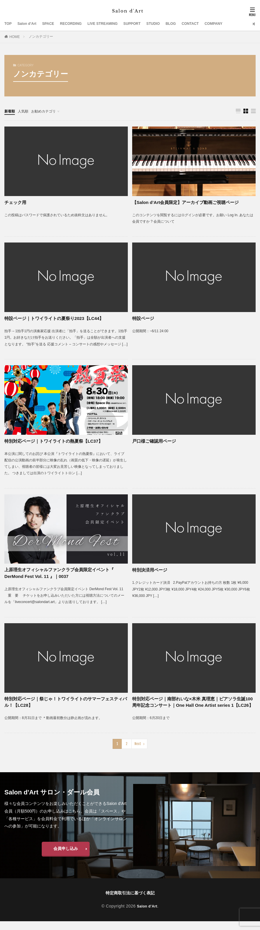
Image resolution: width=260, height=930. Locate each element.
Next (138, 752)
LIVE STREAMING (114, 23)
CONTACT (211, 23)
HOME (14, 37)
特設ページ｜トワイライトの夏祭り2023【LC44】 (57, 318)
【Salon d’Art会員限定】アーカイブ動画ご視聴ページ (189, 202)
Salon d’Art (30, 23)
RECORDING (78, 23)
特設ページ (144, 318)
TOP (8, 23)
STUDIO (170, 23)
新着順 (10, 111)
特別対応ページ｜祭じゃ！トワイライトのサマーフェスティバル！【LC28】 (65, 703)
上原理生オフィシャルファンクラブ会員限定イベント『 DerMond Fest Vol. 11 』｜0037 (62, 574)
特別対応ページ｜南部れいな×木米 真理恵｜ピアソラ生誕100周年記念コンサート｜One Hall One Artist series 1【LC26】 (192, 706)
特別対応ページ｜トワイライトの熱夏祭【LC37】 (56, 441)
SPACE (53, 23)
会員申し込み (65, 857)
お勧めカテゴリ (49, 111)
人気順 (26, 111)
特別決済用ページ (151, 570)
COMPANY (237, 23)
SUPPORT (147, 23)
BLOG (190, 23)
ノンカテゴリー (41, 36)
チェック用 (16, 202)
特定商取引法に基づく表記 (130, 901)
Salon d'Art (147, 914)
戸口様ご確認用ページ (155, 441)
